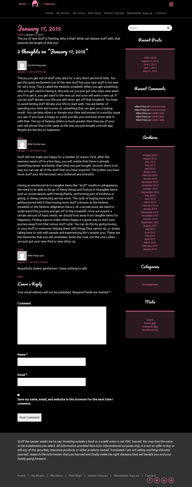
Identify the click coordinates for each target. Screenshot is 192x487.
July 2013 (150, 229)
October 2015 (150, 155)
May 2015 (150, 165)
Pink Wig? (94, 13)
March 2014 (150, 202)
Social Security (157, 106)
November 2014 (150, 185)
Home (50, 13)
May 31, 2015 (150, 71)
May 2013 (150, 235)
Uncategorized (150, 284)
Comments (150, 326)
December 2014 (150, 182)
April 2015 (150, 168)
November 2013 (150, 215)
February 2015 (150, 175)
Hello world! (150, 57)
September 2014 (150, 192)
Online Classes (114, 13)
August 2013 (150, 225)
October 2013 (150, 219)
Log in (150, 320)
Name (22, 354)
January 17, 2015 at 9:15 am (31, 150)
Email (22, 374)
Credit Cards (157, 113)
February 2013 (150, 246)
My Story (79, 13)
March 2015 (150, 172)
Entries (150, 323)
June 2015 (150, 162)
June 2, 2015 (150, 64)
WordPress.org (150, 330)
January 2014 (150, 209)
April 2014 (150, 199)
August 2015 (150, 158)
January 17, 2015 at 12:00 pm (32, 262)
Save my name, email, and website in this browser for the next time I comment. (65, 401)
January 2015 (150, 178)
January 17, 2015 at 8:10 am (31, 71)
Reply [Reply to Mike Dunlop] (20, 249)
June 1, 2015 (150, 67)
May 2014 (150, 195)
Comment (24, 303)
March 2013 (150, 242)
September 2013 (150, 222)
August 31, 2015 (150, 61)
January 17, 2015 (39, 28)
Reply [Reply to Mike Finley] (20, 276)
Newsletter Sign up (140, 13)
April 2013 (150, 239)
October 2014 (150, 188)
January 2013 (150, 249)
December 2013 (150, 212)
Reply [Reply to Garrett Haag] (20, 138)
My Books (63, 13)
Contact (161, 13)
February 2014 (150, 205)
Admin (20, 34)
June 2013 (150, 232)
